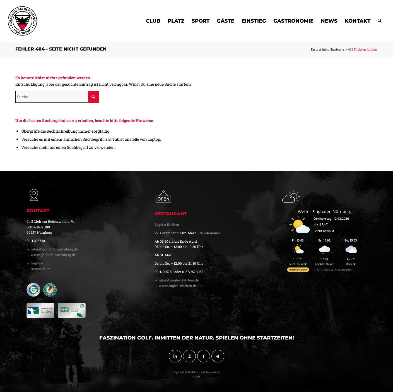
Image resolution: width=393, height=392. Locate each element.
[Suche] (379, 21)
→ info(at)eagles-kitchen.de (177, 280)
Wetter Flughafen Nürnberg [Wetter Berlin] (324, 211)
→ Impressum (37, 263)
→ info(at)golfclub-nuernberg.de (52, 249)
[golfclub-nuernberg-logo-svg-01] (22, 21)
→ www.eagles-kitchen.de (176, 285)
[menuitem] (153, 21)
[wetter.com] (298, 271)
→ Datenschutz (38, 268)
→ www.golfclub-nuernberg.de (51, 254)
